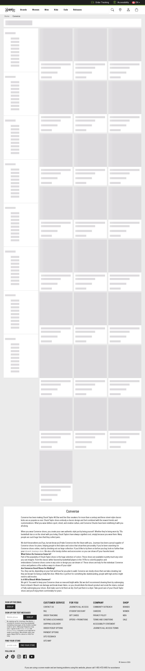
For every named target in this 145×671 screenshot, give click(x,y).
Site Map (47, 641)
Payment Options (51, 632)
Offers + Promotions (78, 619)
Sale (62, 10)
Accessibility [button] (120, 2)
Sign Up (10, 607)
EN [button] (136, 2)
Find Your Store (12, 641)
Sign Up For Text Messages (18, 613)
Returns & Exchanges (53, 619)
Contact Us (48, 607)
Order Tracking (99, 2)
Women (33, 10)
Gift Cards (74, 615)
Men (44, 10)
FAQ (45, 611)
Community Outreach (102, 607)
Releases (73, 10)
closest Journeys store (34, 552)
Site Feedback (49, 636)
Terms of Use (24, 629)
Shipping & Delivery (52, 624)
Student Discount (77, 611)
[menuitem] (22, 10)
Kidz (53, 10)
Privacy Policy (99, 615)
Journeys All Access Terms (106, 628)
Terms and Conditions (103, 619)
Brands (22, 10)
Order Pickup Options (53, 628)
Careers (97, 611)
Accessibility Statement (104, 624)
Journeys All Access (79, 607)
